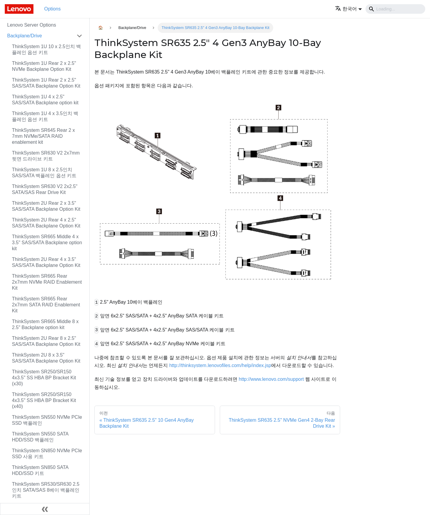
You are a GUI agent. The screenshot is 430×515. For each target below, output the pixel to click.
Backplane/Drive (24, 35)
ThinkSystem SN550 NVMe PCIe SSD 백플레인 (47, 420)
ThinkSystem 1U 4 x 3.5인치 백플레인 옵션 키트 (45, 116)
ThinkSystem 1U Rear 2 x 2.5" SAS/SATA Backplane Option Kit (46, 82)
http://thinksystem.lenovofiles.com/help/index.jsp (220, 365)
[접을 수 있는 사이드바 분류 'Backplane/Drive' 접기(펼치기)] (79, 36)
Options (52, 8)
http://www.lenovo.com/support (271, 379)
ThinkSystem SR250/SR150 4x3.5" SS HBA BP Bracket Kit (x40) (44, 400)
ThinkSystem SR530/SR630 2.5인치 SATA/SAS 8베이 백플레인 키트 (45, 490)
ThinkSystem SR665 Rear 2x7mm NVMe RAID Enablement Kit (47, 282)
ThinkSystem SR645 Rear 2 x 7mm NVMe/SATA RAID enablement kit (43, 136)
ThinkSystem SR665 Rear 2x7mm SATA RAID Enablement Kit (46, 304)
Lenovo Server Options (31, 24)
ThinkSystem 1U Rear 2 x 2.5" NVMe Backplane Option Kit (44, 66)
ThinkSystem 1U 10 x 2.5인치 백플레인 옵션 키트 (46, 49)
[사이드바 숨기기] (45, 509)
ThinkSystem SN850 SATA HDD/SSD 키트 (40, 470)
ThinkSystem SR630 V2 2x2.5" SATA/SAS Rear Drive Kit (44, 189)
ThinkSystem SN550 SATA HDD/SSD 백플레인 (40, 436)
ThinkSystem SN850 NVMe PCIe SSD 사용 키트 (47, 453)
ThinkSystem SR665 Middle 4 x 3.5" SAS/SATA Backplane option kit (47, 242)
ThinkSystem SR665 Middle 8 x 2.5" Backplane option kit (45, 324)
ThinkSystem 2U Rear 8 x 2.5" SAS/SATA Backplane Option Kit (46, 341)
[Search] (395, 9)
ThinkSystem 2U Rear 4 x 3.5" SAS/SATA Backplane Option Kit (46, 262)
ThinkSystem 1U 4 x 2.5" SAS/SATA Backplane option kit (45, 99)
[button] (348, 8)
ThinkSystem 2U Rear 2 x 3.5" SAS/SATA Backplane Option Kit (46, 206)
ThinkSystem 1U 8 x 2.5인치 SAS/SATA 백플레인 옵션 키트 (44, 172)
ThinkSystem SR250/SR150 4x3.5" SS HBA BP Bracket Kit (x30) (44, 377)
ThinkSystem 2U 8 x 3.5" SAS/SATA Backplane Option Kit (46, 357)
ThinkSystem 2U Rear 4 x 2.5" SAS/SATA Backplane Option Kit (46, 222)
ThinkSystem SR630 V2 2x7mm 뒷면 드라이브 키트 (46, 155)
